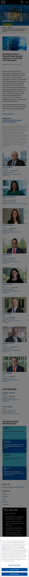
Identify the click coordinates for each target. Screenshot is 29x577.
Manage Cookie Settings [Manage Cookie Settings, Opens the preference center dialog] (15, 565)
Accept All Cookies (14, 574)
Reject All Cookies (14, 569)
